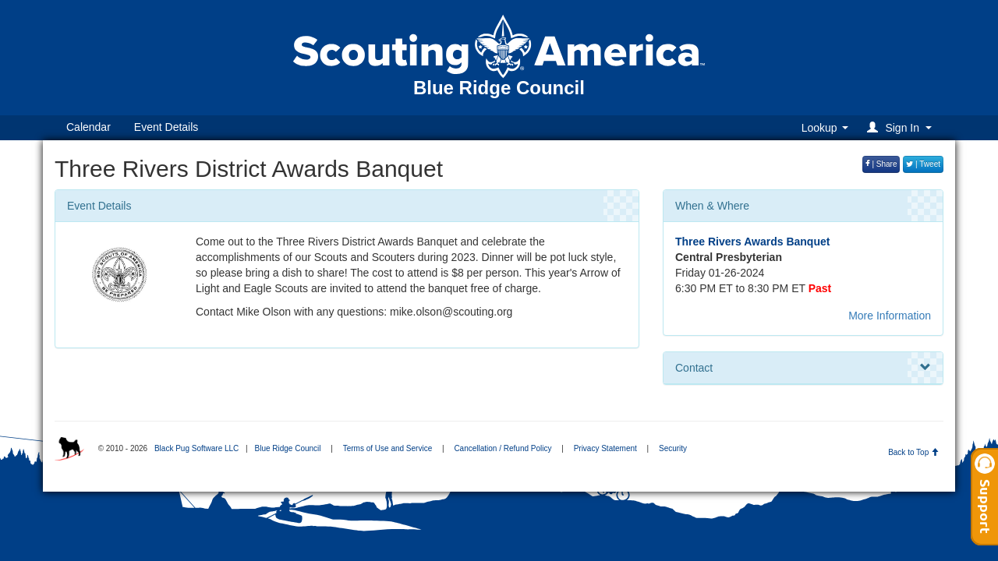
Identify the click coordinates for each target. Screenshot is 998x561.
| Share (881, 164)
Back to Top (913, 452)
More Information (889, 315)
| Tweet (923, 164)
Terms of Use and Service (388, 448)
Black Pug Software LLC (196, 448)
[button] (901, 127)
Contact (803, 368)
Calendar (88, 127)
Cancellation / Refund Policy (502, 448)
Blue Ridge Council (287, 448)
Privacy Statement (605, 448)
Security (673, 448)
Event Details (166, 127)
